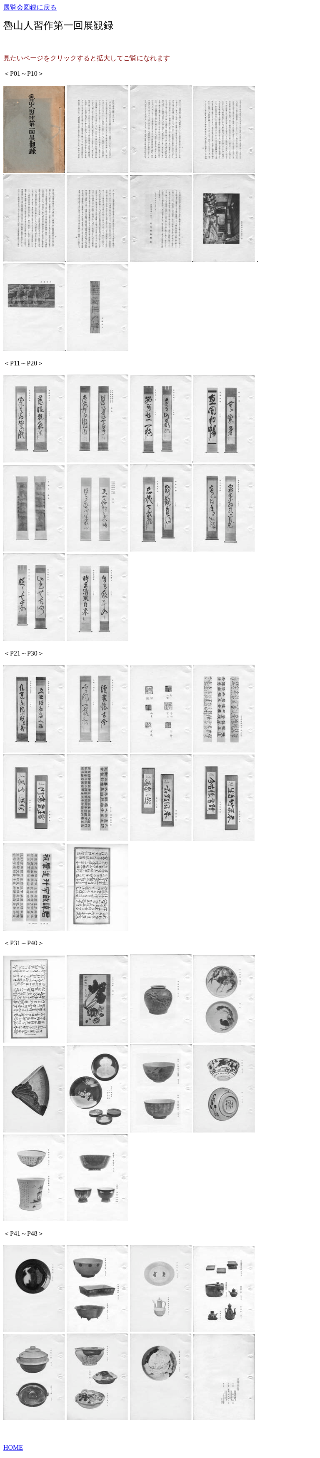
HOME (13, 1447)
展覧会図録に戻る (30, 7)
